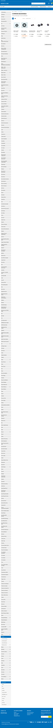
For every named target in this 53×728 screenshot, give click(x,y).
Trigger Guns (3, 579)
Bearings (2, 636)
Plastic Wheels (3, 389)
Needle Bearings (4, 304)
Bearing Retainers (4, 51)
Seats (2, 667)
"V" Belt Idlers (3, 12)
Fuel (2, 201)
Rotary (2, 678)
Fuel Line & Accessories (5, 208)
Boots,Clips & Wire (4, 79)
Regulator (2, 418)
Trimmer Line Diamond (4, 583)
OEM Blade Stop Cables (5, 322)
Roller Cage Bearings (4, 425)
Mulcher (2, 302)
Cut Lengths (3, 145)
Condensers (3, 134)
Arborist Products (4, 31)
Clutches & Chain (4, 651)
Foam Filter (3, 199)
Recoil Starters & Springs (4, 415)
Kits (2, 264)
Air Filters (2, 25)
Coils (2, 129)
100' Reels (3, 14)
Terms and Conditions (34, 6)
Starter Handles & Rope (5, 510)
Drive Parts (3, 176)
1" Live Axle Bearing (47, 31)
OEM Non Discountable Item (5, 333)
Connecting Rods (4, 138)
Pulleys (2, 402)
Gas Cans (2, 217)
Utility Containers (4, 610)
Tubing (2, 597)
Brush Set (2, 90)
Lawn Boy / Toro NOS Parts (4, 273)
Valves (2, 615)
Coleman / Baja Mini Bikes (4, 629)
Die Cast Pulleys (3, 166)
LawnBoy (3, 690)
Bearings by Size (4, 644)
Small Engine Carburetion (3, 476)
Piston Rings (3, 375)
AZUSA (3, 688)
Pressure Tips (3, 398)
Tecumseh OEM (3, 626)
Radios (2, 409)
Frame (2, 658)
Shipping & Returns (43, 6)
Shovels (2, 471)
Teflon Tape (3, 540)
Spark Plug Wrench (4, 488)
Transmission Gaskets (4, 574)
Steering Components (4, 529)
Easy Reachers (3, 181)
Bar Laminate (3, 43)
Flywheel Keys (3, 197)
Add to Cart (24, 36)
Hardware (2, 660)
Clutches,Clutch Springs (5, 127)
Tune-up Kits (3, 599)
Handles (2, 231)
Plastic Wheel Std (4, 384)
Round (2, 434)
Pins (2, 368)
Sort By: (24, 18)
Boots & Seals (3, 77)
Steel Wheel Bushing (4, 518)
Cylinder (2, 150)
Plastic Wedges (3, 382)
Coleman (3, 698)
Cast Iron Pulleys (4, 103)
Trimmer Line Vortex (4, 592)
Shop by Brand (3, 682)
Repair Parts (3, 420)
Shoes (2, 469)
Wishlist (50, 0)
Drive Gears (3, 174)
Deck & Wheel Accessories (3, 158)
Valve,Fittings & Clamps (5, 613)
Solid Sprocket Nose (4, 483)
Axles (2, 634)
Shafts (2, 457)
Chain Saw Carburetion (4, 113)
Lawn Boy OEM (3, 275)
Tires (2, 562)
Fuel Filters (3, 206)
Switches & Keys (3, 536)
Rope (2, 429)
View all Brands (4, 704)
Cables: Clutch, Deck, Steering (4, 96)
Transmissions (3, 576)
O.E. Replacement (4, 320)
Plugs (2, 391)
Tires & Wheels (3, 676)
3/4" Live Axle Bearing (39, 31)
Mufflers (2, 300)
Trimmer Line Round (4, 590)
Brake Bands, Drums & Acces (4, 85)
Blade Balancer (3, 61)
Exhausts (2, 632)
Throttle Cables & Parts (5, 545)
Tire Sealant (3, 557)
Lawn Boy (2, 270)
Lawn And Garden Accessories (4, 267)
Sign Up (17, 713)
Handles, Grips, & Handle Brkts (4, 234)
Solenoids (2, 481)
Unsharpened (3, 608)
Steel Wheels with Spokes (4, 527)
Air (1, 23)
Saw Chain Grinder (4, 448)
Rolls (2, 427)
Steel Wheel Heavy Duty (4, 523)
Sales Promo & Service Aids (4, 444)
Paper (2, 359)
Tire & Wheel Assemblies (3, 553)
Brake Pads (3, 88)
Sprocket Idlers (3, 500)
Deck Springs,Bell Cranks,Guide (4, 162)
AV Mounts (3, 33)
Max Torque (4, 696)
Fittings (2, 656)
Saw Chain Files (3, 446)
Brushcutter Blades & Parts (4, 93)
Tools (2, 567)
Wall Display (3, 622)
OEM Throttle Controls (5, 341)
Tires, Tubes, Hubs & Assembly (4, 565)
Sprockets (3, 669)
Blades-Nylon (3, 72)
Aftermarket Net (4, 21)
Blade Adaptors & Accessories (4, 59)
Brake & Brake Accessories (3, 82)
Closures (2, 120)
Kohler (3, 700)
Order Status (16, 714)
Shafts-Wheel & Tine (4, 460)
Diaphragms (3, 164)
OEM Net (2, 330)
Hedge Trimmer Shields (5, 242)
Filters (2, 192)
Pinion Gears (3, 366)
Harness (2, 236)
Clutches (2, 125)
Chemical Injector (4, 118)
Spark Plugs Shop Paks (4, 493)
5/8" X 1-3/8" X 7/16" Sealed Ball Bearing (24, 31)
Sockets (2, 479)
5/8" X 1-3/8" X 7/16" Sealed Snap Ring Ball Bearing (16, 31)
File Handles (3, 190)
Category (2, 109)
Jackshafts (3, 665)
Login (15, 713)
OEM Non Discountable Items (5, 336)
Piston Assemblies (4, 373)
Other (2, 352)
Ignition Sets (3, 255)
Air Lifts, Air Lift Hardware (3, 29)
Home (13, 11)
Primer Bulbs (3, 400)
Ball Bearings (3, 38)
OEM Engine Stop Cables (4, 328)
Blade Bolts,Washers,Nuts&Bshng (5, 64)
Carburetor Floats (4, 99)
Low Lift (2, 280)
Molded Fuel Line (4, 291)
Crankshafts (3, 143)
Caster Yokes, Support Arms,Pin (4, 106)
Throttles (2, 674)
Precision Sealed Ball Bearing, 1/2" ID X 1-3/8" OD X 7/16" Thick (32, 31)
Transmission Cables (4, 572)
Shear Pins (3, 464)
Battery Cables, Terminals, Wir (3, 49)
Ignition (2, 253)
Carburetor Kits (3, 101)
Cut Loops (2, 147)
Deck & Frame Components (3, 155)
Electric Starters (4, 185)
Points (2, 393)
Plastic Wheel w (3, 386)
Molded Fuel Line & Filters (4, 294)
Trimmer (2, 581)
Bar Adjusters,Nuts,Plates (4, 41)
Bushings (2, 649)
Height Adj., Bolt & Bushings (4, 245)
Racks (2, 407)
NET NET (2, 315)
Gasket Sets (3, 219)
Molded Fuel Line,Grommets (3, 297)
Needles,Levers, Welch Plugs (4, 311)
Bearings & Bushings (4, 53)
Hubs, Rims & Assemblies (3, 250)
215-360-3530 (3, 0)
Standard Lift (3, 505)
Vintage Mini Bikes (4, 617)
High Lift (2, 247)
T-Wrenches (3, 538)
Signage (2, 473)
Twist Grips (3, 601)
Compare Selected (48, 44)
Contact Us (50, 6)
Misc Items (3, 289)
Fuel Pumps (3, 210)
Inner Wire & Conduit (4, 257)
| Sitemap (8, 722)
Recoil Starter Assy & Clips (4, 412)
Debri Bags (3, 152)
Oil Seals (2, 348)
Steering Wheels (4, 531)
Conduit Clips (3, 136)
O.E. (2, 318)
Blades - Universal (4, 70)
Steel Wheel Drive (4, 520)
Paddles (2, 357)
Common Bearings (4, 638)
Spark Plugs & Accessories (3, 491)
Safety (2, 436)
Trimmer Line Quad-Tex (5, 588)
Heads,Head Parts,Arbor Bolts (5, 239)
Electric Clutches (4, 183)
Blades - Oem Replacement (3, 67)
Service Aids (3, 455)
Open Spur (3, 350)
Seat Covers (3, 453)
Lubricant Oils (3, 282)
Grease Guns (3, 226)
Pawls (2, 364)
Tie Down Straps (3, 547)
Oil (1, 343)
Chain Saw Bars (3, 111)
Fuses (2, 215)
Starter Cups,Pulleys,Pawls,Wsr (5, 508)
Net (2, 313)
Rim (2, 422)
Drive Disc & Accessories (3, 172)
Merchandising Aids (4, 284)
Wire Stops (3, 624)
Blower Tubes (3, 74)
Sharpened (3, 462)
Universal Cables (4, 606)
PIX (2, 686)
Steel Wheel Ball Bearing (4, 516)
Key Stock (2, 262)
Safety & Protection (4, 438)
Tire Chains (3, 555)
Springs (2, 498)
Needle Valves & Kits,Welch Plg (3, 307)
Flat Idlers (2, 194)
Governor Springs (4, 224)
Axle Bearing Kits (4, 640)
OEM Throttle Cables (4, 339)
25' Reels (2, 16)
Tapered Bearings (4, 642)
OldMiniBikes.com (4, 694)
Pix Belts (2, 377)
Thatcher (2, 543)
